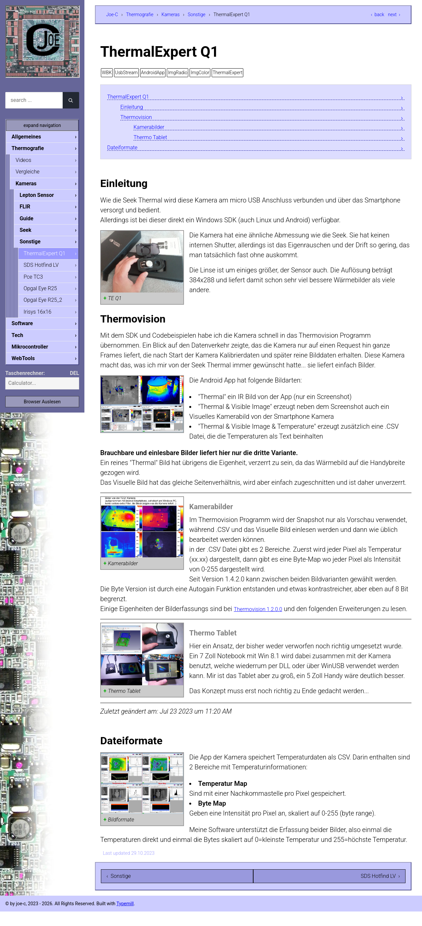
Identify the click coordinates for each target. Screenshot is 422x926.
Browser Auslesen (42, 408)
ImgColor (200, 72)
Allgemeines (31, 137)
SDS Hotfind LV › (380, 890)
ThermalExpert (227, 72)
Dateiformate (126, 151)
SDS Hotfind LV (46, 268)
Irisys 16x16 (43, 317)
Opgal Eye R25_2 (48, 304)
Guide (32, 221)
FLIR (30, 208)
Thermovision (140, 118)
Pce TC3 (38, 281)
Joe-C (112, 14)
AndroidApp (153, 72)
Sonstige (197, 14)
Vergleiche (33, 173)
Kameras (171, 14)
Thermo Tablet (154, 140)
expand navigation (42, 125)
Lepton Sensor (42, 197)
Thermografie (139, 14)
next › (394, 14)
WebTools (28, 364)
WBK (107, 72)
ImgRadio (177, 72)
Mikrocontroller (35, 353)
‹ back (377, 14)
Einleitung (134, 107)
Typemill (125, 918)
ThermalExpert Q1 (133, 96)
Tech (22, 341)
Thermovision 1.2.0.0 (264, 613)
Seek (31, 233)
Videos (29, 161)
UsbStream (126, 72)
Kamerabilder (153, 129)
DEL (74, 380)
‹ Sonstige (118, 890)
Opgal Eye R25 (45, 293)
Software (27, 328)
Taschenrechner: (25, 380)
